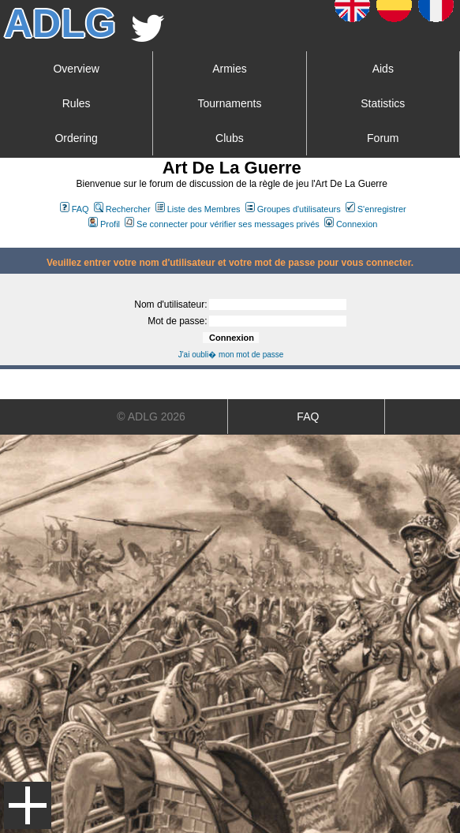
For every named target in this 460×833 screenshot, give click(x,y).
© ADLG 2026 (151, 416)
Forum (382, 138)
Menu (27, 805)
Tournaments (230, 103)
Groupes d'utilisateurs (293, 209)
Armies (229, 68)
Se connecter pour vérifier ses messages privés (222, 224)
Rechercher (122, 209)
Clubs (229, 138)
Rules (76, 103)
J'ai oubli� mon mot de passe (231, 354)
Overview (76, 68)
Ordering (75, 138)
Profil (104, 224)
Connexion (351, 224)
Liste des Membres (198, 209)
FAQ (74, 209)
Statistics (383, 103)
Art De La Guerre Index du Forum (6, 241)
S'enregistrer (376, 209)
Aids (383, 68)
